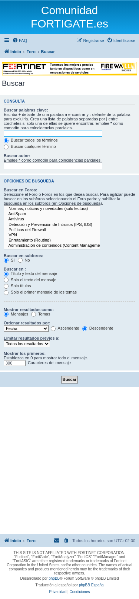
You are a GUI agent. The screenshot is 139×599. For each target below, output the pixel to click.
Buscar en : (15, 269)
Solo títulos (17, 286)
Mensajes (16, 314)
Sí (9, 260)
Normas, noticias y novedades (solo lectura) (51, 208)
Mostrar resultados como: (29, 309)
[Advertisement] (69, 460)
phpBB (54, 578)
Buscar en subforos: (23, 255)
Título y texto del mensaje (30, 273)
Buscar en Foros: (20, 190)
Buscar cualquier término (30, 146)
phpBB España (91, 585)
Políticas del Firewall (51, 230)
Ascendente (65, 328)
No (24, 260)
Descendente (97, 328)
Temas (40, 314)
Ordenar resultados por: (27, 323)
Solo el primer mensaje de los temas (40, 292)
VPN (51, 235)
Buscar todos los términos (31, 140)
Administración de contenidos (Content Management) (51, 245)
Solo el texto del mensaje (30, 280)
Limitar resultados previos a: (31, 338)
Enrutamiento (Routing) (51, 240)
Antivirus (51, 219)
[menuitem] (19, 40)
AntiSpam (51, 214)
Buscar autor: (17, 155)
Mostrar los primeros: (25, 353)
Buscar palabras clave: (26, 110)
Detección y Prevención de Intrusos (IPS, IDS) (51, 224)
